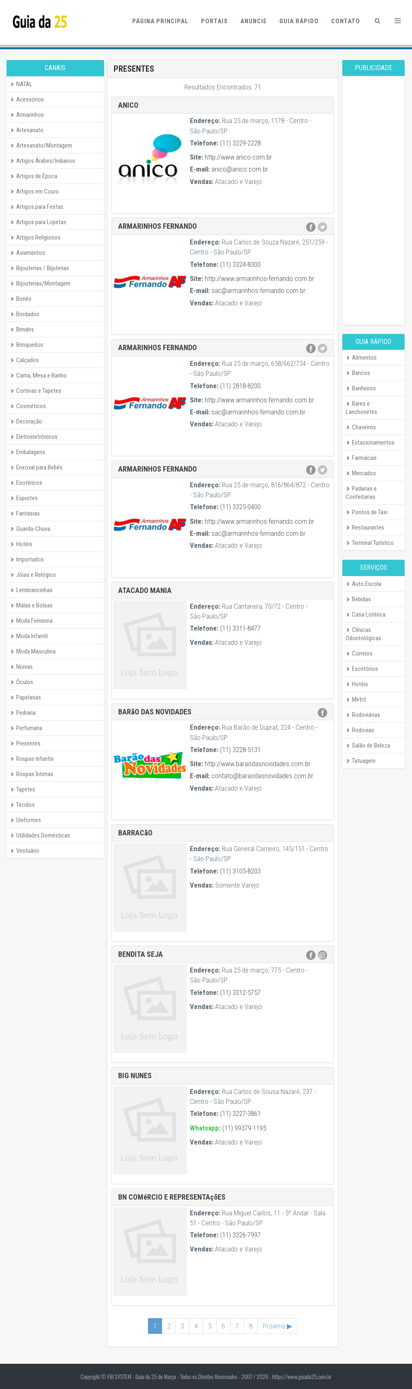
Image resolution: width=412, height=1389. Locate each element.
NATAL (21, 84)
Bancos (358, 373)
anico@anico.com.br (239, 169)
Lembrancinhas (31, 590)
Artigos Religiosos (35, 237)
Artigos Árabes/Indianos (42, 161)
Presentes (25, 743)
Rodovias (360, 730)
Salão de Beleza (368, 745)
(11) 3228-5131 (240, 749)
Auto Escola (363, 584)
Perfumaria (26, 728)
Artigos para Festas (36, 207)
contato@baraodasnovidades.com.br (262, 776)
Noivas (21, 666)
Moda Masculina (33, 651)
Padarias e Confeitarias (361, 493)
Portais (214, 21)
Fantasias (25, 513)
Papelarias (25, 697)
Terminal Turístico (370, 543)
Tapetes (22, 789)
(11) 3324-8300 (240, 264)
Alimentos (361, 357)
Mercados (361, 473)
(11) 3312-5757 (240, 992)
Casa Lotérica (365, 614)
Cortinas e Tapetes (35, 390)
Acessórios (27, 99)
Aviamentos (27, 253)
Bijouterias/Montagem (40, 283)
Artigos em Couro (34, 191)
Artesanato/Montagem (41, 145)
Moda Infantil (29, 636)
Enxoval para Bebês (36, 467)
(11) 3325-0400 (240, 507)
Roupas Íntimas (31, 774)
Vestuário (24, 850)
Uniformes (25, 820)
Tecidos (22, 804)
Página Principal (160, 21)
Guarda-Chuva (30, 528)
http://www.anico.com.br (238, 157)
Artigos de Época (33, 176)
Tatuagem (361, 761)
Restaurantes (365, 527)
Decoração (26, 421)
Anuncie (253, 21)
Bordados (24, 314)
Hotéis (21, 544)
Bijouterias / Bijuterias (39, 268)
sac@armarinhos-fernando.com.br (258, 290)
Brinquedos (26, 344)
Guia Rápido (299, 21)
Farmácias (361, 458)
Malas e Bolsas (31, 605)
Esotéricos (26, 482)
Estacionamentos (370, 442)
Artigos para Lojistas (38, 222)
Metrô (356, 699)
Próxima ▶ (277, 1326)
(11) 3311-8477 (240, 628)
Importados (27, 559)
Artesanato (27, 130)
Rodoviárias (363, 715)
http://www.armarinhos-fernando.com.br (259, 278)
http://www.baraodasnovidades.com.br (257, 764)
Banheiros (361, 388)
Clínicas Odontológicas (363, 634)
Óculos (21, 682)
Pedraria (23, 712)
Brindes (22, 329)
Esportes (24, 498)
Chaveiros (361, 427)
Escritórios (362, 669)
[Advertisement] (373, 200)
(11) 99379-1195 (244, 1128)
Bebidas (358, 599)
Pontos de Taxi (367, 512)
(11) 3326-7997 (240, 1235)
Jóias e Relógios (33, 574)
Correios (359, 653)
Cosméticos (28, 406)
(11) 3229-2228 (240, 143)
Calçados (24, 360)
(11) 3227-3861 (240, 1113)
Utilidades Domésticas (40, 835)
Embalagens (27, 452)
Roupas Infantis (32, 758)
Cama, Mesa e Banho (38, 375)
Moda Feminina (31, 620)
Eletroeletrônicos (34, 436)
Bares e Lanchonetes (361, 408)
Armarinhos (27, 115)
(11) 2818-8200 (240, 386)
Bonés (21, 298)
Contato (345, 21)
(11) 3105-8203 (240, 871)
